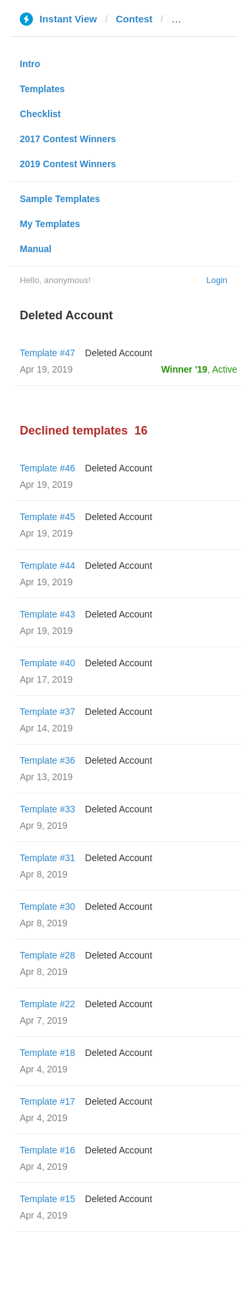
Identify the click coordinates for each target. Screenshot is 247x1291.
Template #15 (47, 1199)
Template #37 (47, 711)
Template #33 (47, 809)
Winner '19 (184, 369)
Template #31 (47, 858)
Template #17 (47, 1101)
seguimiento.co (207, 18)
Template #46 (47, 468)
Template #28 (47, 955)
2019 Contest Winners (68, 164)
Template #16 (47, 1150)
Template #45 (47, 517)
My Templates (50, 224)
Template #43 (47, 614)
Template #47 (47, 353)
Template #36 (47, 760)
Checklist (40, 114)
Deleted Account (118, 353)
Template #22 (47, 1004)
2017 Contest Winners (68, 139)
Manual (35, 249)
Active (224, 369)
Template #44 (47, 565)
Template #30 (47, 906)
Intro (30, 64)
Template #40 (47, 663)
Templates (42, 89)
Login (216, 280)
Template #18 (47, 1052)
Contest (134, 18)
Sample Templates (60, 199)
